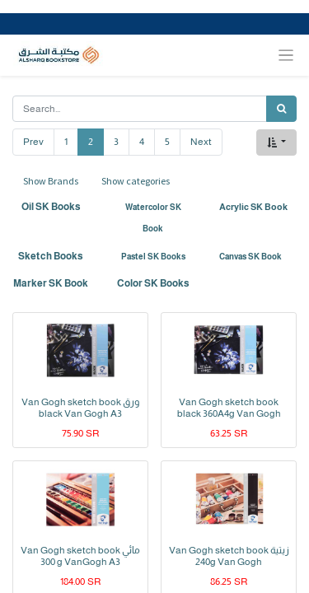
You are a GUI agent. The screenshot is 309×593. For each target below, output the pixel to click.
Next (201, 141)
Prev (33, 141)
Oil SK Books (51, 206)
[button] (276, 142)
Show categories (135, 181)
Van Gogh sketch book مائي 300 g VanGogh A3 (80, 555)
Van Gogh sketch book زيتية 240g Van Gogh (229, 555)
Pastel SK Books (153, 256)
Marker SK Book (50, 283)
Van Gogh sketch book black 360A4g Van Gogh (229, 407)
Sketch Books (50, 256)
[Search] (281, 109)
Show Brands (50, 181)
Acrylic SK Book (253, 207)
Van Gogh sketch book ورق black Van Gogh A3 (80, 407)
